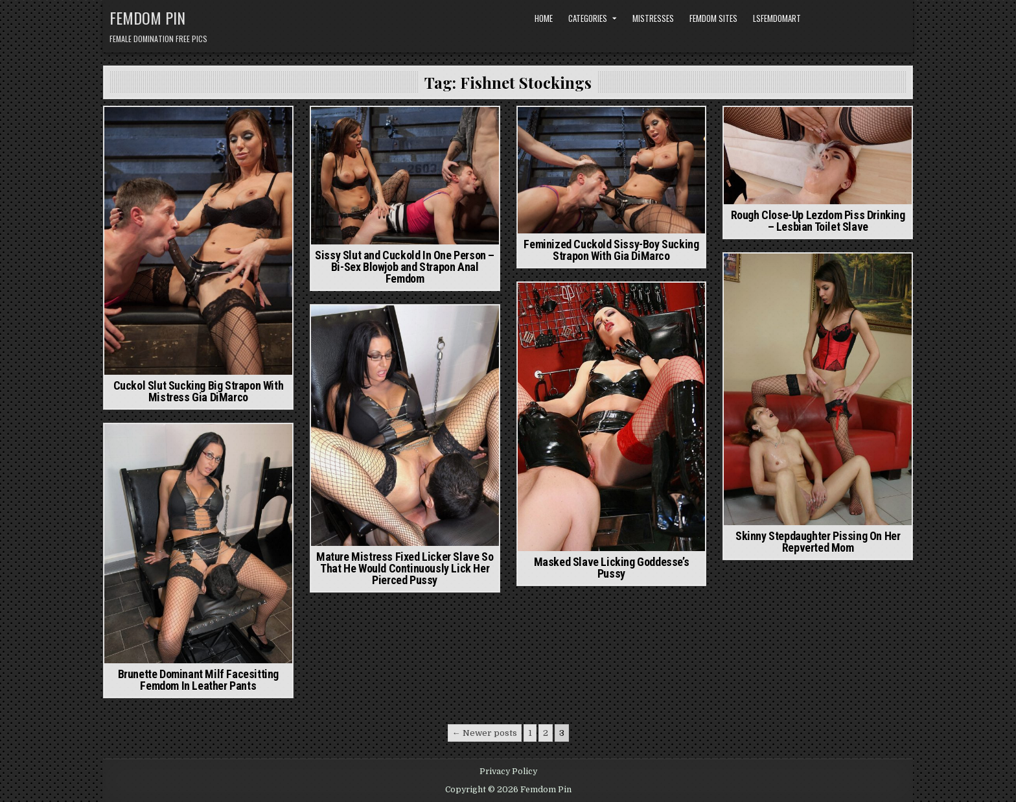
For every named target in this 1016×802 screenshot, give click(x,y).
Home (544, 18)
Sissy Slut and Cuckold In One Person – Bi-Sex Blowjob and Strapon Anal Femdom (404, 266)
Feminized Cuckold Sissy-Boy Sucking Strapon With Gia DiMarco (611, 250)
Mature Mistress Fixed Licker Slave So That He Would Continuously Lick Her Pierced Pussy (404, 568)
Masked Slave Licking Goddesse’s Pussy (611, 567)
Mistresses (653, 18)
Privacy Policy (508, 771)
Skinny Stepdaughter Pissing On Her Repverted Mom (817, 541)
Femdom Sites (713, 18)
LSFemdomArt (777, 18)
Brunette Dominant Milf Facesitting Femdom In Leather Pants (198, 679)
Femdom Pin (147, 17)
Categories (587, 18)
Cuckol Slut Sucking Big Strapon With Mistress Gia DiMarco (198, 391)
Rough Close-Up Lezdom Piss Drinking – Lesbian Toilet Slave (818, 220)
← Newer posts (484, 733)
